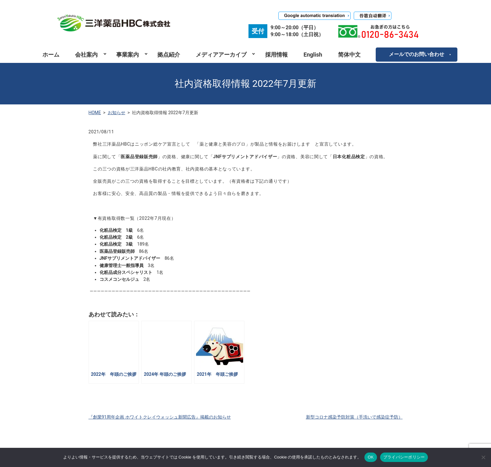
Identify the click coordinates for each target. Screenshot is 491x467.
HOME (95, 112)
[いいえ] (483, 457)
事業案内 (127, 54)
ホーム (50, 54)
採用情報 (276, 54)
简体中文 (349, 54)
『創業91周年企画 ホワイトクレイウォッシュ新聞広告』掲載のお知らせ (160, 417)
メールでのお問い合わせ (416, 54)
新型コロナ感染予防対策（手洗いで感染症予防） (354, 417)
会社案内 (86, 54)
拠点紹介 (168, 54)
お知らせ (116, 112)
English (312, 54)
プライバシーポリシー (404, 457)
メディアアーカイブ (221, 54)
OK (371, 457)
